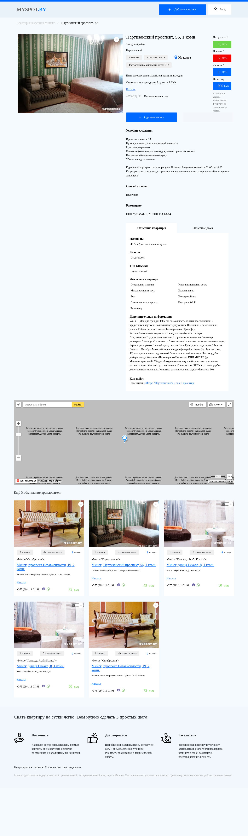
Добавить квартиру (182, 9)
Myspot (31, 9)
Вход (219, 10)
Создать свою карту (50, 481)
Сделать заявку (151, 117)
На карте (182, 57)
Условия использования (221, 481)
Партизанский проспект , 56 (79, 22)
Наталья (131, 89)
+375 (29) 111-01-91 (137, 96)
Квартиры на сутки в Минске (36, 22)
